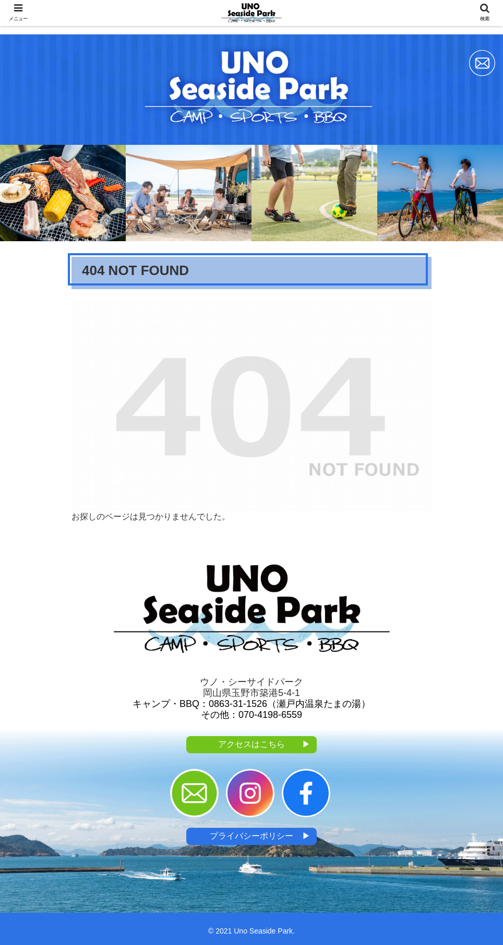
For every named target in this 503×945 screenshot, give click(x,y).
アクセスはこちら (264, 745)
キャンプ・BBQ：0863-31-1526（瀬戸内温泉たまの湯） (251, 704)
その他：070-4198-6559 (251, 715)
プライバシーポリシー (260, 836)
